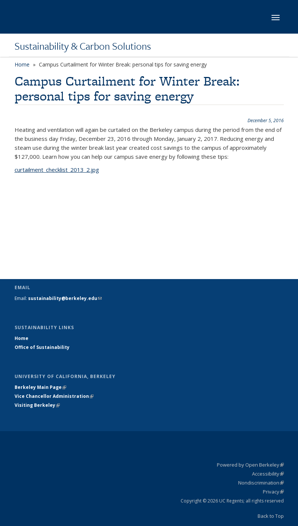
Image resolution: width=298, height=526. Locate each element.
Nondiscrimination (261, 482)
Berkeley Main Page (40, 387)
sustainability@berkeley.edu (65, 298)
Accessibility (268, 473)
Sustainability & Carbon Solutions (83, 46)
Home (22, 64)
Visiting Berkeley (37, 405)
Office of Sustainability (42, 347)
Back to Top (271, 516)
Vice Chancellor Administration (54, 396)
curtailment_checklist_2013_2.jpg (57, 169)
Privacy (273, 491)
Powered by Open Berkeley (250, 464)
